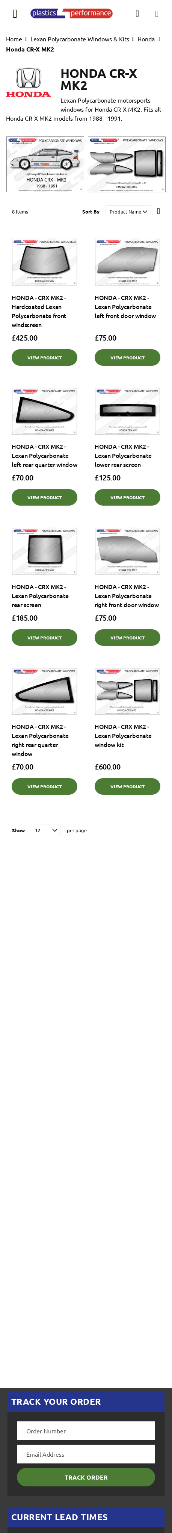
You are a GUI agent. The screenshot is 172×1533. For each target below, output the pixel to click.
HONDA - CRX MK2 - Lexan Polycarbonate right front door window (127, 595)
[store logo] (71, 13)
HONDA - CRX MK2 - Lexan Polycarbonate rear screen (40, 595)
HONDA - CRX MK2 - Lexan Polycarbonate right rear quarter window (40, 739)
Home (14, 38)
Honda (146, 38)
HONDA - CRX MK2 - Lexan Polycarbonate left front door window (125, 306)
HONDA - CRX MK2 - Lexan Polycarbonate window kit (123, 735)
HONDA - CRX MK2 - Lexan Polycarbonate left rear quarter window (44, 455)
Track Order (86, 1477)
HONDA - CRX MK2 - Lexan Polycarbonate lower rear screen (123, 455)
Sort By (91, 211)
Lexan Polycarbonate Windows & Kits (79, 38)
